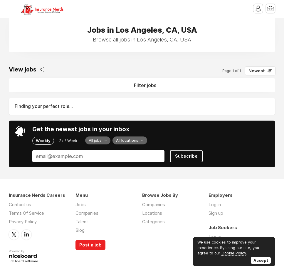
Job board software (23, 261)
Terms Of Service (26, 213)
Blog (80, 230)
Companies (86, 213)
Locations (152, 213)
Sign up (216, 213)
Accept (260, 260)
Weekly (43, 140)
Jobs (80, 204)
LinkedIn (26, 235)
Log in (215, 204)
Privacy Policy (23, 221)
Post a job (90, 245)
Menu (13, 8)
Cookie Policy (233, 253)
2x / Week (68, 140)
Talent (81, 221)
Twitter (14, 235)
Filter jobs (145, 85)
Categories (153, 221)
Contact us (20, 204)
